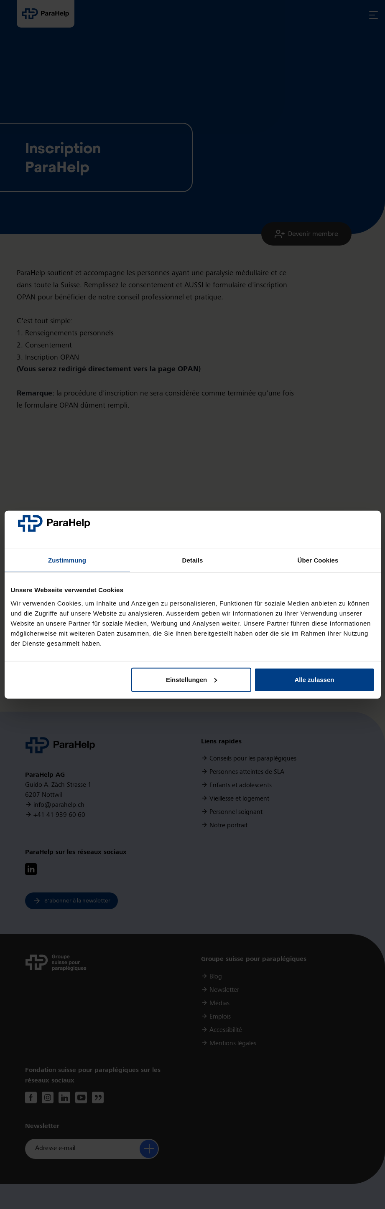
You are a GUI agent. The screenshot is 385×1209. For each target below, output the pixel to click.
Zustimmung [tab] (67, 560)
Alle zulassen (314, 679)
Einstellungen (191, 679)
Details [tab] (192, 560)
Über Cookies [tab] (318, 560)
